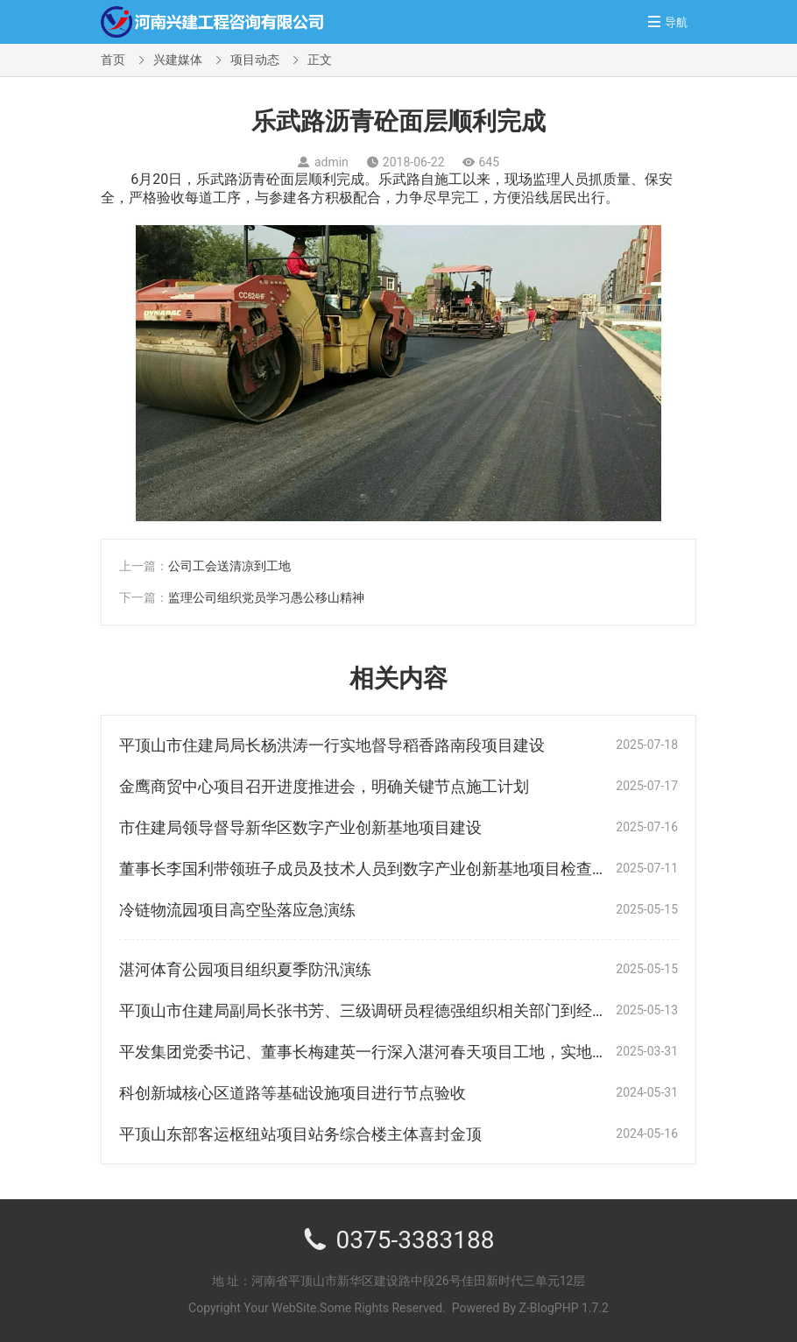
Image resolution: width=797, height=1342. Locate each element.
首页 (113, 60)
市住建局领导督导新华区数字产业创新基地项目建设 (300, 827)
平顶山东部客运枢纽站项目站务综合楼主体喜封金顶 (300, 1134)
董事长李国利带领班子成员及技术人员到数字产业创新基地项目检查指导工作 (387, 868)
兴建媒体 (177, 60)
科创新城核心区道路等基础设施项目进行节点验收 (292, 1093)
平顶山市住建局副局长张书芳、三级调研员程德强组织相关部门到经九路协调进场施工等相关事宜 (458, 1010)
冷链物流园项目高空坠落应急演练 (237, 910)
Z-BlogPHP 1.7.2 (564, 1308)
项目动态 (254, 60)
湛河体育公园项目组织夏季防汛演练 (245, 969)
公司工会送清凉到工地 (229, 566)
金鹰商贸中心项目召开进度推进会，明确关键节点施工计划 (324, 786)
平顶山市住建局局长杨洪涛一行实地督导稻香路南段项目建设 (332, 745)
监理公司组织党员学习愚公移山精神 (266, 597)
